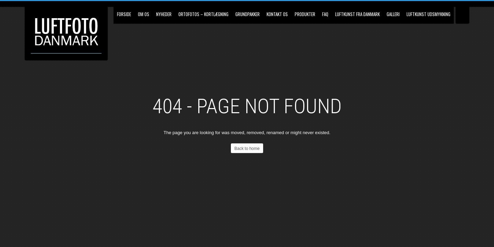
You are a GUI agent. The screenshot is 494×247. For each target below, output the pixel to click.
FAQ (325, 14)
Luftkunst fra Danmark (357, 14)
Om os (143, 14)
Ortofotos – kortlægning (203, 14)
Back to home (246, 148)
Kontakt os (277, 14)
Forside (124, 14)
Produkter (305, 14)
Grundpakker (247, 14)
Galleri (393, 14)
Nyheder (164, 14)
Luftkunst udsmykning (428, 14)
